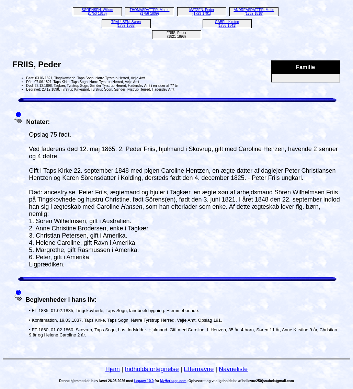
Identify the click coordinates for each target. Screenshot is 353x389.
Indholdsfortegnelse (152, 369)
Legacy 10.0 (144, 381)
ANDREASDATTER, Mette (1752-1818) (254, 11)
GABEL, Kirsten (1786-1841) (227, 23)
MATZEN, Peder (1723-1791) (201, 11)
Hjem (112, 369)
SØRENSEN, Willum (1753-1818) (97, 11)
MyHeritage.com (173, 381)
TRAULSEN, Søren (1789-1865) (126, 23)
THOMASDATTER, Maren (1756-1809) (150, 11)
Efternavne (199, 369)
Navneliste (233, 369)
